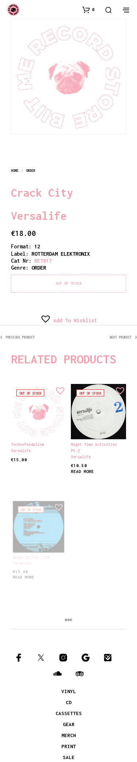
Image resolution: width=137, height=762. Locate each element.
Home (14, 171)
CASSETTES (69, 713)
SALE (69, 757)
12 (37, 246)
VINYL (68, 691)
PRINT (68, 746)
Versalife (39, 216)
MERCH (68, 735)
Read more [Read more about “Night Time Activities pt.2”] (83, 469)
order (30, 171)
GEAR (69, 724)
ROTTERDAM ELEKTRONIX (60, 254)
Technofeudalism (27, 444)
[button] (88, 9)
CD (69, 702)
